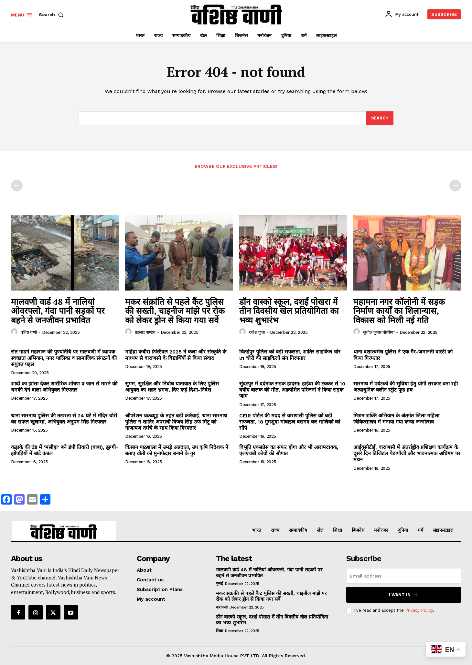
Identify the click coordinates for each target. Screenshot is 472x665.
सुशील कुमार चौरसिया (378, 332)
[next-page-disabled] (455, 185)
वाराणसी (222, 607)
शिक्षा (219, 631)
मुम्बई (219, 583)
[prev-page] (17, 185)
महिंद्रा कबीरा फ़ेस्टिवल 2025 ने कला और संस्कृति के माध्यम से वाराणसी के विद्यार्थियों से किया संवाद (175, 355)
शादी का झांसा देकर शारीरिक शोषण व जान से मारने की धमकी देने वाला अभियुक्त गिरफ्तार (64, 387)
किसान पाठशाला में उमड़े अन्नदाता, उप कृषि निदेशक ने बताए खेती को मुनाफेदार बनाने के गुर (176, 450)
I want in (403, 595)
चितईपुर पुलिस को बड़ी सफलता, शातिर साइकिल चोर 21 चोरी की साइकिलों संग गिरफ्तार (289, 355)
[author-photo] (15, 331)
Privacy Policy (419, 610)
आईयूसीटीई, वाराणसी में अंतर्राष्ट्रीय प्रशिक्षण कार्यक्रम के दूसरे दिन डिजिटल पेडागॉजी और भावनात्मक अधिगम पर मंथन (406, 453)
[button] (52, 14)
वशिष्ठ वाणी (29, 332)
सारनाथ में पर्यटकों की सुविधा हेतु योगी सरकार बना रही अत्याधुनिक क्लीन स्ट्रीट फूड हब (405, 387)
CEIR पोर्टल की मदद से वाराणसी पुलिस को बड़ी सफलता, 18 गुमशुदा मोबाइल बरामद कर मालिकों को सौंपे (289, 422)
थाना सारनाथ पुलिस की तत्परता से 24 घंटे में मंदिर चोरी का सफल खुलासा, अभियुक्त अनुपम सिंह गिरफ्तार (64, 419)
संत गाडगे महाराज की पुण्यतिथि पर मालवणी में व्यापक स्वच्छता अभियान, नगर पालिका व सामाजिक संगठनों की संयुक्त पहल (64, 358)
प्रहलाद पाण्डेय (145, 332)
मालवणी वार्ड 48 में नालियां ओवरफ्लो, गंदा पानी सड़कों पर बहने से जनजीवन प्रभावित (58, 310)
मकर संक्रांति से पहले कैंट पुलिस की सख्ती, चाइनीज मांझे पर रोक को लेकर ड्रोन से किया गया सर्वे (175, 310)
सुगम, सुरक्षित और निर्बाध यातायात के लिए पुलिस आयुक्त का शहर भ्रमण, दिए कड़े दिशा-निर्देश (172, 387)
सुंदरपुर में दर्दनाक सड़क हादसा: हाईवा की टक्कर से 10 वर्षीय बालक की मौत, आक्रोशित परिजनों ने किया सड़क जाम (292, 390)
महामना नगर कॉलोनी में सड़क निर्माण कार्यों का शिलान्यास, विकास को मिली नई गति (399, 310)
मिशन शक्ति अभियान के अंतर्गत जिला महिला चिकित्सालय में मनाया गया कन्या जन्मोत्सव (396, 419)
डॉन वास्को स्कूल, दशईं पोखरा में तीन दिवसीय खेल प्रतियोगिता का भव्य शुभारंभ (289, 310)
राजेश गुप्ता (257, 332)
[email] (403, 576)
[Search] (379, 118)
